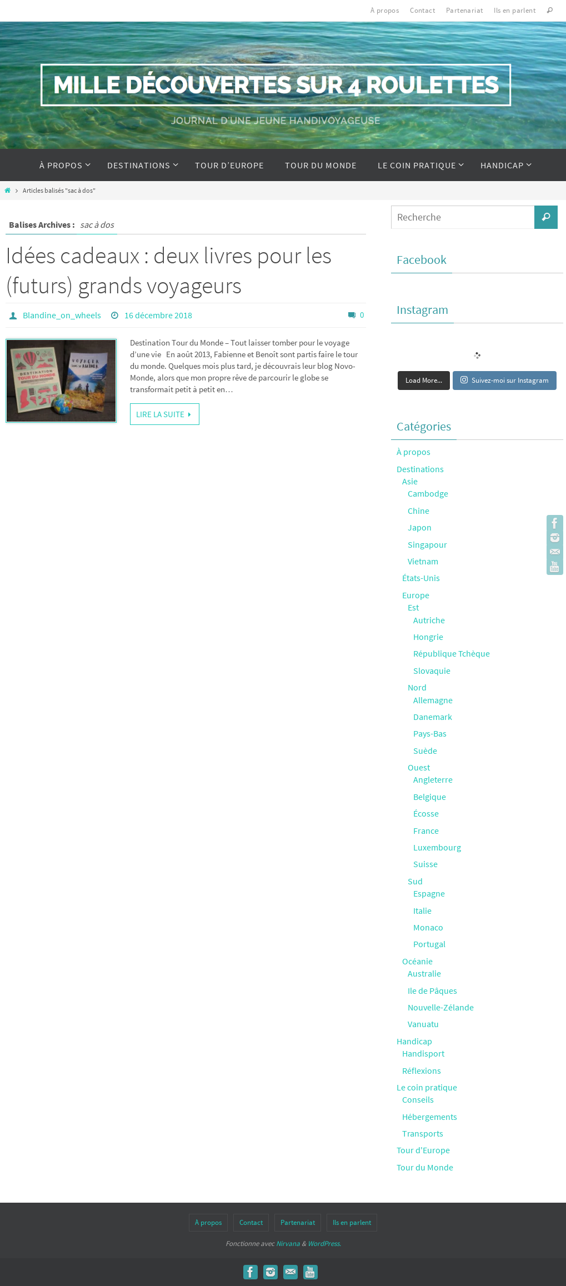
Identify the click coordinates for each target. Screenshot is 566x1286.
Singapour (427, 544)
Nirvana (288, 1243)
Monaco (428, 927)
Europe (415, 595)
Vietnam (423, 561)
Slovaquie (431, 670)
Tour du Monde (425, 1167)
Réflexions (421, 1070)
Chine (418, 510)
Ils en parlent (514, 10)
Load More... (423, 380)
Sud (415, 881)
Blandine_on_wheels (62, 315)
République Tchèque (451, 653)
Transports (422, 1133)
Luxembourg (437, 847)
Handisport (423, 1053)
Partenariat (464, 10)
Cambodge (428, 493)
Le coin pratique (427, 1087)
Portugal (429, 943)
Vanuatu (423, 1023)
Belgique (429, 796)
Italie (422, 910)
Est (413, 607)
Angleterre (433, 779)
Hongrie (428, 636)
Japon (420, 527)
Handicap (414, 1041)
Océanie (417, 961)
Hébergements (429, 1116)
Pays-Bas (430, 733)
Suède (425, 750)
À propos (384, 10)
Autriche (429, 620)
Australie (424, 973)
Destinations (420, 468)
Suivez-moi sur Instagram (504, 380)
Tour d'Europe (423, 1149)
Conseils (418, 1099)
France (426, 830)
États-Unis (421, 577)
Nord (417, 687)
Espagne (429, 893)
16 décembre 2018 (158, 315)
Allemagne (433, 699)
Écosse (426, 813)
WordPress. (324, 1243)
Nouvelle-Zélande (441, 1007)
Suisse (425, 863)
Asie (410, 481)
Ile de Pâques (432, 990)
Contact (422, 10)
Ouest (419, 767)
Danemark (432, 716)
